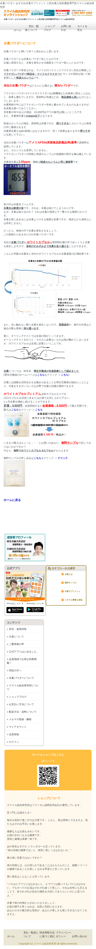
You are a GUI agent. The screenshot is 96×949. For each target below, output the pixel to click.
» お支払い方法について (20, 704)
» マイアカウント (17, 726)
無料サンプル (70, 583)
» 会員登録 (13, 734)
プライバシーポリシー (63, 934)
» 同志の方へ (14, 670)
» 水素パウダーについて (20, 677)
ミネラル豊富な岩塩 (73, 600)
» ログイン (13, 741)
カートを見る (79, 27)
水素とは (69, 574)
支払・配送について (31, 27)
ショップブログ (47, 27)
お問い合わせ (63, 27)
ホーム (15, 30)
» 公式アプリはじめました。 (23, 651)
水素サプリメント (72, 591)
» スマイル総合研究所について (23, 687)
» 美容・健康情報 (17, 629)
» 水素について (15, 636)
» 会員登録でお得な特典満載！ (22, 661)
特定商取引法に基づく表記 (47, 934)
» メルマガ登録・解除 (19, 719)
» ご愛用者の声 (15, 644)
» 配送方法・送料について (22, 711)
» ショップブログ (17, 696)
